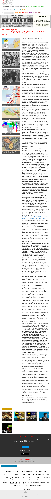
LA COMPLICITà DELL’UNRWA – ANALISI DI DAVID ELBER (7, 431)
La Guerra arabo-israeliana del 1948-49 (9, 105)
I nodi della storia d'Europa (8, 9)
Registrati (25, 453)
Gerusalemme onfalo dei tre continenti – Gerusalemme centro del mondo (9, 152)
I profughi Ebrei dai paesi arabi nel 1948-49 (10, 119)
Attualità (24, 9)
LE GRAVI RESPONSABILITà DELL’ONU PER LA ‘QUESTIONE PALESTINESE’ (44, 420)
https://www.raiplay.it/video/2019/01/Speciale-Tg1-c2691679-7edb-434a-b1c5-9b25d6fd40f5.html (34, 217)
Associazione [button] (6, 6)
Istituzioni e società (17, 9)
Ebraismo (30, 12)
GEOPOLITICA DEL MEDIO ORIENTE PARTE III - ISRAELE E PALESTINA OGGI (19, 420)
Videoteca (39, 12)
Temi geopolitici (41, 6)
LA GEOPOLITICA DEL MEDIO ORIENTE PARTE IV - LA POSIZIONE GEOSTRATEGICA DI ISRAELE (32, 421)
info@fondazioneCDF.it (39, 494)
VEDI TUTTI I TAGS (25, 489)
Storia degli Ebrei (25, 12)
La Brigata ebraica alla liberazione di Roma (10, 66)
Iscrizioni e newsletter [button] (20, 6)
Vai (13, 13)
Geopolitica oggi (29, 6)
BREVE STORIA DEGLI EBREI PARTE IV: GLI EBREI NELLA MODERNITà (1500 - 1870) (7, 420)
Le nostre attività (18, 12)
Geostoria (35, 6)
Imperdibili (35, 12)
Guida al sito (12, 6)
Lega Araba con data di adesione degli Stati (10, 133)
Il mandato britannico (6, 49)
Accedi (25, 446)
